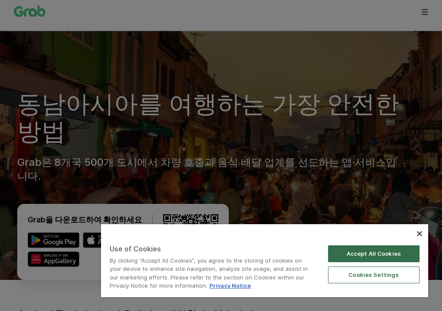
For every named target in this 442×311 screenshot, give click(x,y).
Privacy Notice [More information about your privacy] (230, 285)
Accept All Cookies (374, 253)
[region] (264, 260)
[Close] (419, 233)
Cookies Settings (373, 274)
